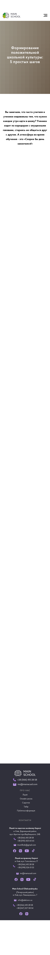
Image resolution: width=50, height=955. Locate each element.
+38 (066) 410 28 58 (26, 865)
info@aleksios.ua (25, 900)
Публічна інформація (26, 811)
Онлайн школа (26, 799)
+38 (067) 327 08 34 (25, 908)
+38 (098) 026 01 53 (26, 868)
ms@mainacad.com (28, 874)
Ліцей (25, 795)
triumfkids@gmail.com (26, 845)
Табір (26, 807)
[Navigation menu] (45, 15)
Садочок (26, 803)
